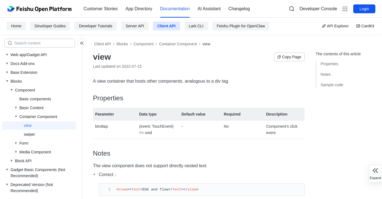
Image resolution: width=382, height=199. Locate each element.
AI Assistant (209, 8)
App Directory (139, 8)
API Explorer (335, 26)
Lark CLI (196, 26)
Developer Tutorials (95, 26)
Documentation (175, 8)
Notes (326, 74)
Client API (166, 26)
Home (16, 26)
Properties (329, 64)
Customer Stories (101, 8)
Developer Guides (50, 26)
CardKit (365, 26)
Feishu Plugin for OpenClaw (241, 26)
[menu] (167, 9)
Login (364, 9)
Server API (135, 26)
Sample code (332, 85)
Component (144, 44)
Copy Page (289, 57)
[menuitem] (101, 9)
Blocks (122, 44)
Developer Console (318, 8)
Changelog (239, 8)
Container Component (178, 44)
